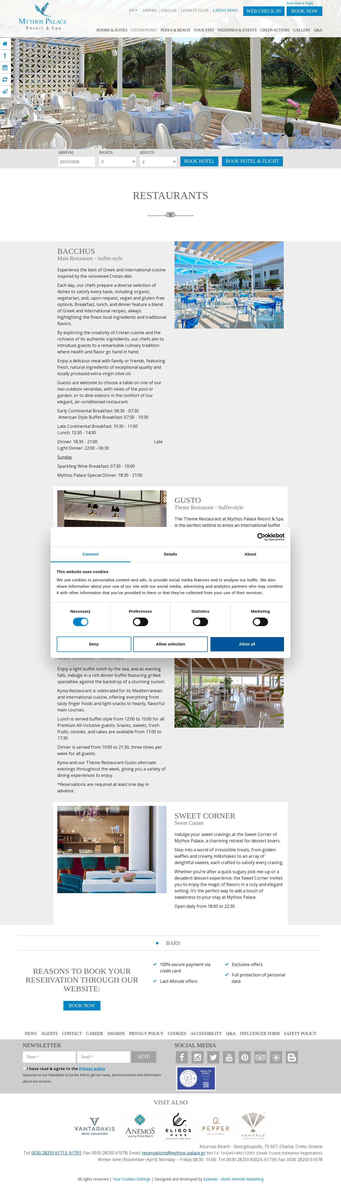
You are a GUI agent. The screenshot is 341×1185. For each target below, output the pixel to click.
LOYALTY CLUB (194, 11)
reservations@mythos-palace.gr (173, 1153)
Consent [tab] (91, 554)
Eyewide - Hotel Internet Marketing (233, 1179)
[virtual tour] (5, 79)
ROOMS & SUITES (112, 30)
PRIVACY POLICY (146, 1033)
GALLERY (302, 30)
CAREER (94, 1033)
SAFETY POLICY (300, 1033)
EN (133, 11)
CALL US (168, 11)
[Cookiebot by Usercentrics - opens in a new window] (261, 537)
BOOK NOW (304, 11)
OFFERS (150, 11)
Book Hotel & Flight (300, 3)
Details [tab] (170, 554)
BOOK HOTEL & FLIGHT (252, 161)
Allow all (247, 644)
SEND (143, 1056)
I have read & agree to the (66, 1068)
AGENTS (49, 1033)
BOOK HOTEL (199, 161)
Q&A (318, 30)
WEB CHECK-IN (263, 11)
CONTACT (72, 1033)
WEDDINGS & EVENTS (237, 30)
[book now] (5, 67)
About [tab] (250, 554)
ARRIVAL (66, 153)
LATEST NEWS (225, 11)
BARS (173, 943)
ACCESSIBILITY (206, 1033)
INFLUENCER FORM (260, 1033)
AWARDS (116, 1033)
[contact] (5, 91)
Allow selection (170, 644)
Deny (94, 644)
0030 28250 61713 (49, 1153)
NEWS (31, 1033)
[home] (5, 43)
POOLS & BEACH (175, 30)
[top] (5, 55)
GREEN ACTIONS (275, 30)
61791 (74, 1153)
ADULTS (147, 153)
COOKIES (177, 1033)
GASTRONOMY (144, 30)
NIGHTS (105, 153)
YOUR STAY (204, 30)
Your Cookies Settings (132, 1179)
